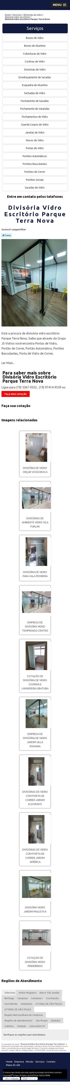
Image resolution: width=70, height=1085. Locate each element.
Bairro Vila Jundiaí (49, 992)
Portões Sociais (35, 179)
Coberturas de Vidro (35, 53)
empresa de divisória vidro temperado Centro (35, 626)
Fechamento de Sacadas (35, 100)
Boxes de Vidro (35, 37)
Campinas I (37, 998)
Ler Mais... (8, 363)
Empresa (19, 1061)
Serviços (35, 28)
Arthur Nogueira (27, 992)
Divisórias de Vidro (35, 69)
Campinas (22, 998)
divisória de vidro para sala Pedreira (35, 574)
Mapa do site (13, 1065)
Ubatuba (55, 1020)
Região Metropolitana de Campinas (23, 1015)
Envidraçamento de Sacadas (35, 77)
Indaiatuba (26, 1003)
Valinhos (9, 1026)
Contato (50, 1061)
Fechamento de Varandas (35, 108)
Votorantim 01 (37, 1026)
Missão (29, 1061)
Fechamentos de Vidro (35, 116)
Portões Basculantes (35, 163)
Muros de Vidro (35, 140)
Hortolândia (11, 1003)
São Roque (42, 1020)
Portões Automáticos (35, 156)
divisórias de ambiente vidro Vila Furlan (35, 522)
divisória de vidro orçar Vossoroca (35, 470)
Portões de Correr (35, 171)
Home (9, 1061)
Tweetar (6, 235)
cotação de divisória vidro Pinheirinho (35, 962)
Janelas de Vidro (35, 132)
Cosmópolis (52, 998)
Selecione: (9, 992)
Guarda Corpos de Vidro (35, 124)
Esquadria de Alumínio (35, 85)
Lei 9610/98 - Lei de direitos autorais (50, 1050)
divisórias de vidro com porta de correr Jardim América (35, 855)
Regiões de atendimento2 (18, 1020)
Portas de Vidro (35, 148)
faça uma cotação (15, 393)
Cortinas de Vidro (35, 61)
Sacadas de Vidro (35, 187)
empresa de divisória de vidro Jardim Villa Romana (35, 740)
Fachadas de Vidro (35, 93)
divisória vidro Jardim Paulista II (35, 909)
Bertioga (9, 998)
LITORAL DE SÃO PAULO (48, 1003)
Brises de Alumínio (35, 45)
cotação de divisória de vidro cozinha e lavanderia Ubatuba (35, 682)
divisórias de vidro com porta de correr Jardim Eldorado (35, 798)
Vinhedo (21, 1026)
